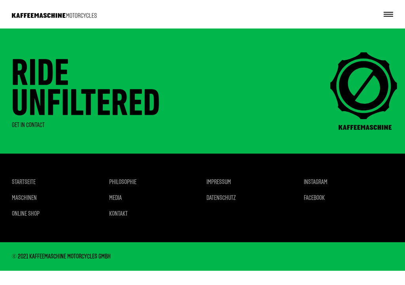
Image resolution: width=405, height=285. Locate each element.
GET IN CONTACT (28, 125)
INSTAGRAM (315, 182)
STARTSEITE (24, 182)
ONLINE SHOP (26, 213)
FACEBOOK (314, 197)
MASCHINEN (24, 197)
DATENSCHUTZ (221, 197)
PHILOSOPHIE (122, 182)
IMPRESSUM (218, 182)
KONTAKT (118, 213)
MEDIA (115, 197)
